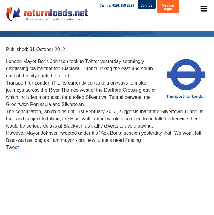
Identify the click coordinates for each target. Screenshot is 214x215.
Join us (147, 5)
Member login (168, 7)
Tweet (12, 147)
